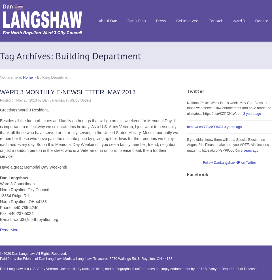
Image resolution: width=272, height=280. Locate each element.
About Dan (108, 21)
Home (28, 77)
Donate (261, 21)
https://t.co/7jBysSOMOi (205, 127)
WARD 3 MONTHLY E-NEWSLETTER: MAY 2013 (68, 92)
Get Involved (187, 21)
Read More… (12, 230)
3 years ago (252, 114)
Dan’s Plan (137, 21)
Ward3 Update (81, 100)
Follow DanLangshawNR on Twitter (229, 163)
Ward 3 (239, 21)
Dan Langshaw (53, 100)
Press (161, 21)
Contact (215, 21)
